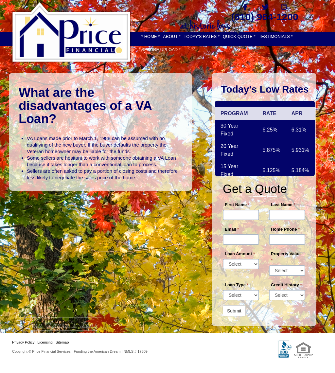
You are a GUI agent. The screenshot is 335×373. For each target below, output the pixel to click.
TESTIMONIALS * (276, 36)
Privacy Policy (23, 342)
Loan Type (237, 284)
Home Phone (285, 229)
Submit (234, 310)
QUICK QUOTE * (239, 36)
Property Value (286, 257)
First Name (237, 204)
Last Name (283, 204)
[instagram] (284, 7)
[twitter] (264, 7)
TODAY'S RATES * (202, 36)
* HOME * (150, 36)
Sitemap (62, 342)
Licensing (44, 342)
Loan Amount (240, 253)
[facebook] (245, 7)
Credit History (286, 284)
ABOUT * (171, 36)
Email (232, 229)
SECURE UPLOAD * (161, 49)
